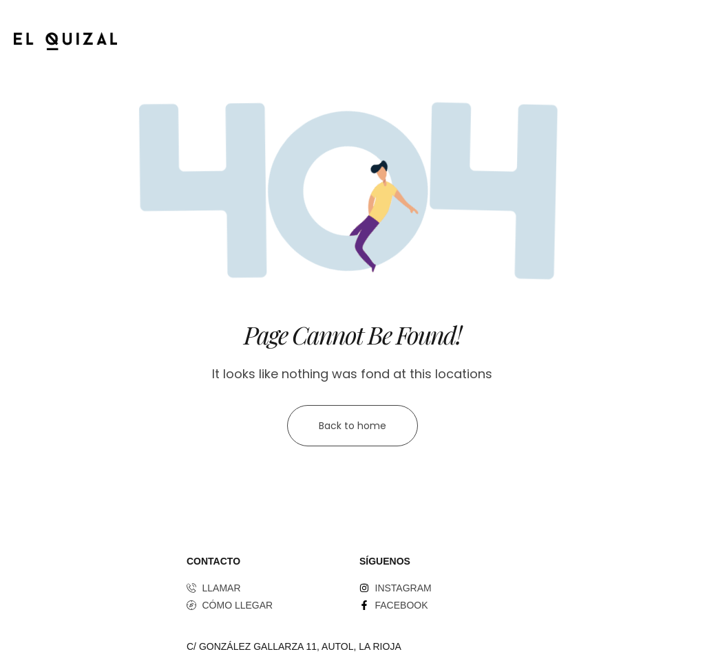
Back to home (352, 426)
